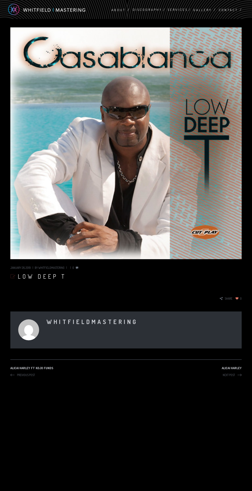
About (118, 10)
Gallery (202, 10)
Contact (228, 10)
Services (178, 10)
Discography (147, 10)
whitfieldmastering (51, 268)
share (228, 298)
